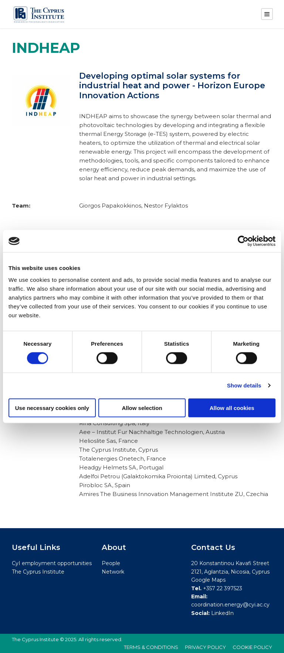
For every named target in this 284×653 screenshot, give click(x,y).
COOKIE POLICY (252, 647)
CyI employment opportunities (52, 563)
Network (113, 571)
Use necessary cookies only (52, 407)
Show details (244, 385)
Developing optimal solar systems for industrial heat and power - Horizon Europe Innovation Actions (172, 85)
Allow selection (142, 407)
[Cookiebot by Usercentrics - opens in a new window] (243, 241)
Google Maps (208, 580)
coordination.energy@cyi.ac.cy (230, 604)
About (114, 547)
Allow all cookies (232, 407)
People (111, 563)
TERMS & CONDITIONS (151, 647)
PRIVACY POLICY (205, 647)
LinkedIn (222, 613)
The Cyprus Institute (38, 571)
